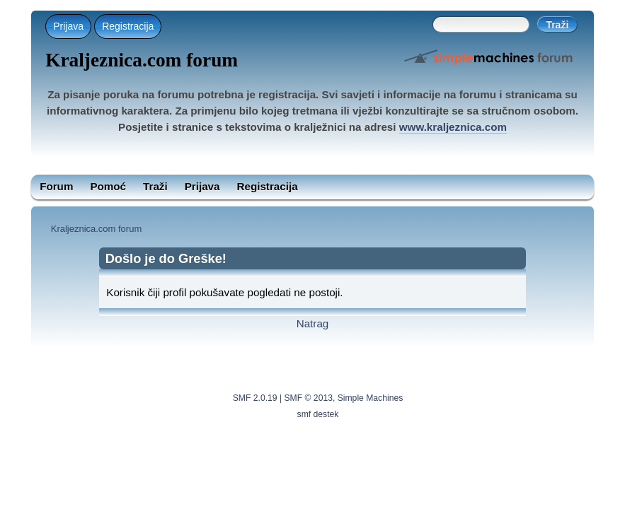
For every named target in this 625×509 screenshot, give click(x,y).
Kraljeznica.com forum (141, 60)
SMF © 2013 (309, 398)
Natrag (313, 323)
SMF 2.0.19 (255, 398)
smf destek (318, 414)
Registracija (128, 26)
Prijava (68, 26)
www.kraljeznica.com (453, 127)
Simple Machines (370, 398)
